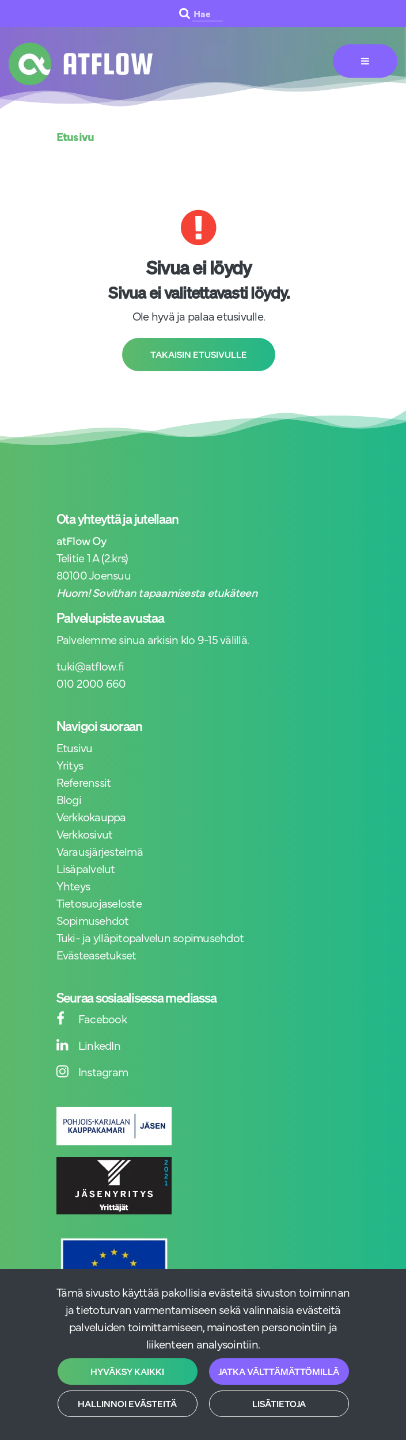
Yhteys (73, 885)
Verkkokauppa (91, 816)
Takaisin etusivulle (198, 354)
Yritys (70, 764)
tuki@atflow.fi (90, 665)
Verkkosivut (84, 833)
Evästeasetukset (96, 954)
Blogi (68, 799)
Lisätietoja (279, 1403)
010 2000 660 (91, 683)
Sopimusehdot (92, 920)
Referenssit (83, 782)
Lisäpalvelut (85, 868)
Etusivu (74, 747)
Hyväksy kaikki (127, 1371)
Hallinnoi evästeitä (127, 1403)
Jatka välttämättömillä (278, 1371)
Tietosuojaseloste (99, 903)
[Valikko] (365, 61)
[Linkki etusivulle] (81, 64)
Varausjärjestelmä (99, 851)
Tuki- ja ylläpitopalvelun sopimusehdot (150, 937)
